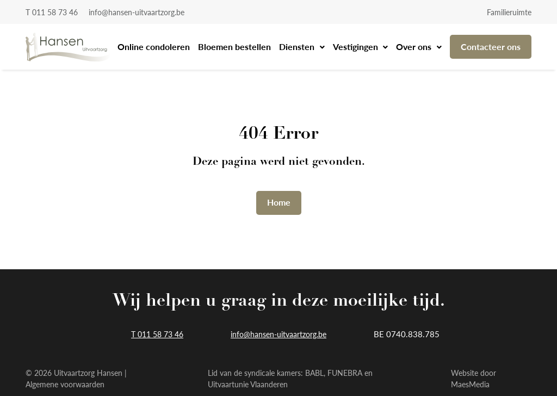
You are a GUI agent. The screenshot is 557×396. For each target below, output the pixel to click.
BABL (314, 372)
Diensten (298, 46)
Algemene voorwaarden (65, 384)
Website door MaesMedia (473, 378)
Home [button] (278, 202)
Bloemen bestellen (234, 46)
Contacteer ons (491, 46)
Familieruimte (509, 12)
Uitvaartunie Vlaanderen (248, 384)
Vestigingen (356, 46)
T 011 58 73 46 (52, 12)
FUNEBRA (344, 372)
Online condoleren (153, 46)
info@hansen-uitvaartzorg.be (136, 12)
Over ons (415, 46)
